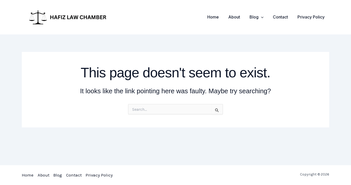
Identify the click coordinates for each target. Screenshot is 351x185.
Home (218, 17)
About (238, 17)
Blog (259, 17)
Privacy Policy (311, 17)
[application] (263, 17)
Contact (282, 17)
